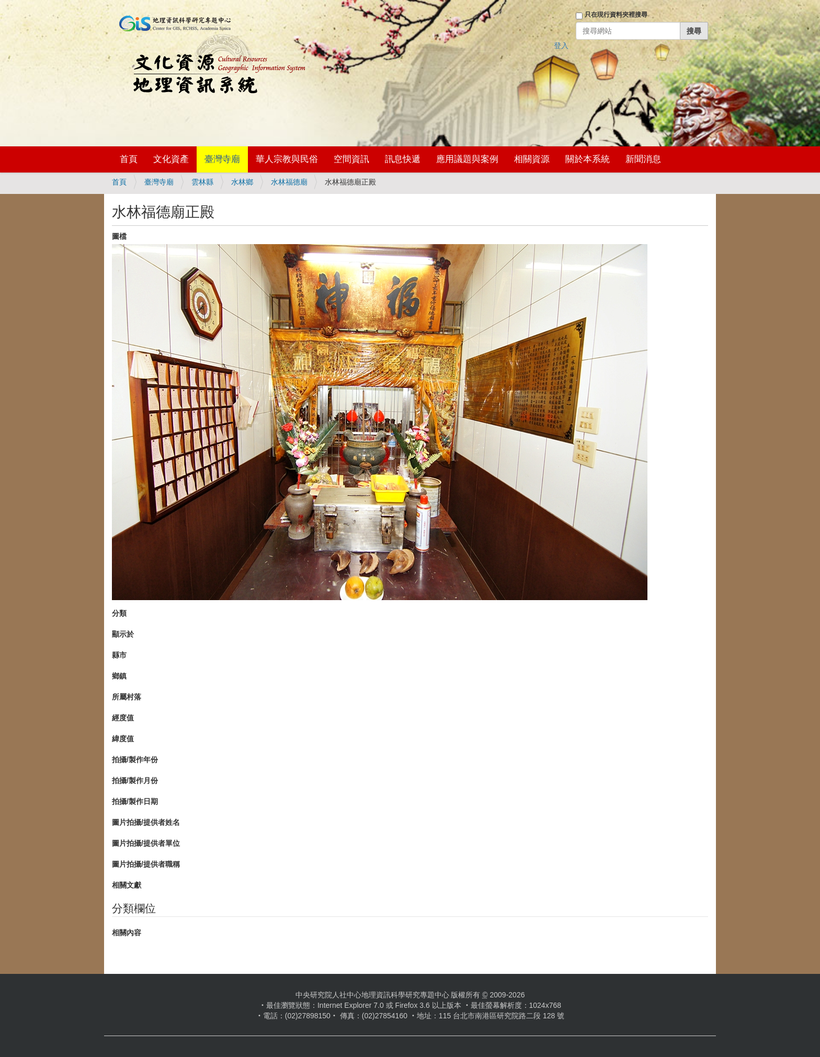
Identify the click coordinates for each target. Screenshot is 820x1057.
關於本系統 (587, 159)
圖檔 (119, 236)
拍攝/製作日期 (135, 801)
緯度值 (123, 738)
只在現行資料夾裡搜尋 (616, 14)
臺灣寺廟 (222, 159)
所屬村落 (126, 697)
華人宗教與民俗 (287, 159)
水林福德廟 (289, 182)
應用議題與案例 (467, 159)
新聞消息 (643, 159)
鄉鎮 (119, 676)
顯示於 (123, 634)
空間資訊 (351, 159)
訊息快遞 (402, 159)
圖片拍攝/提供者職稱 (146, 864)
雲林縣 (202, 182)
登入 (561, 45)
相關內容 (126, 932)
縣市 (119, 655)
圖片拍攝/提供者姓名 (146, 822)
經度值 (123, 718)
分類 (119, 613)
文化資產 (171, 159)
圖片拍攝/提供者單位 (146, 843)
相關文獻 (126, 885)
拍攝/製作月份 (135, 780)
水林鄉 (242, 182)
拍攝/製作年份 (135, 759)
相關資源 (532, 159)
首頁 (129, 159)
